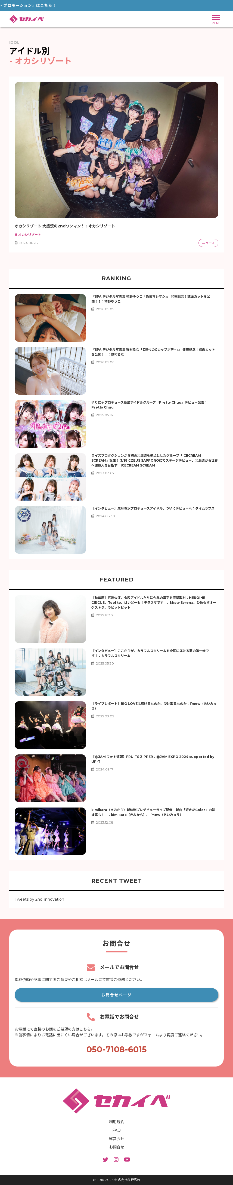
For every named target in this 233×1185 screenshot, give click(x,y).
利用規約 (116, 1121)
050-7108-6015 (116, 1049)
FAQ (116, 1130)
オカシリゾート (28, 235)
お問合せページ (116, 994)
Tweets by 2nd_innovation (39, 899)
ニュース (208, 243)
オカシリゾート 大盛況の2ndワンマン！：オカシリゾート (65, 226)
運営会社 (116, 1138)
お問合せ (116, 1147)
